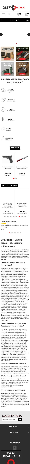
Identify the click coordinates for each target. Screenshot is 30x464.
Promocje (15, 148)
